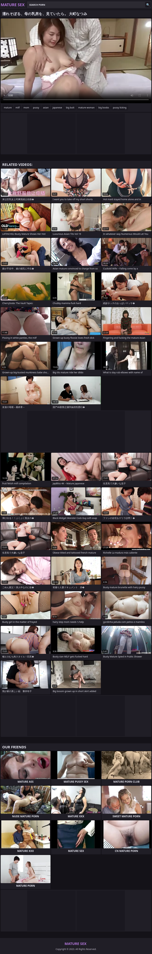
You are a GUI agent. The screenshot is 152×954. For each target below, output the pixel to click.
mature (8, 107)
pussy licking (119, 107)
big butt (70, 107)
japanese (57, 107)
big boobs (103, 107)
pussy (36, 107)
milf (18, 107)
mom (26, 107)
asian (46, 107)
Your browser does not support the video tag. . (76, 60)
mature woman (86, 107)
